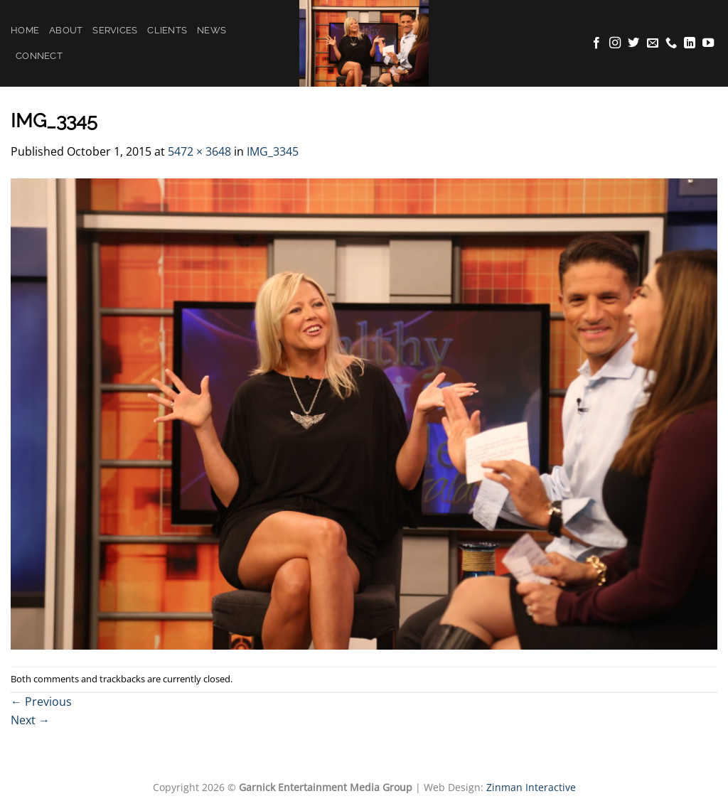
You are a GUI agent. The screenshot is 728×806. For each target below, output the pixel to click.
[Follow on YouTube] (708, 43)
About (65, 30)
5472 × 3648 (199, 151)
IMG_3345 (273, 151)
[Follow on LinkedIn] (689, 43)
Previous (41, 701)
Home (25, 30)
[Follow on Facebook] (596, 43)
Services (114, 30)
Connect (39, 55)
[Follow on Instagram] (615, 43)
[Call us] (671, 43)
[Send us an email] (652, 43)
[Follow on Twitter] (633, 43)
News (211, 30)
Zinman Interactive (531, 787)
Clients (167, 30)
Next (30, 720)
